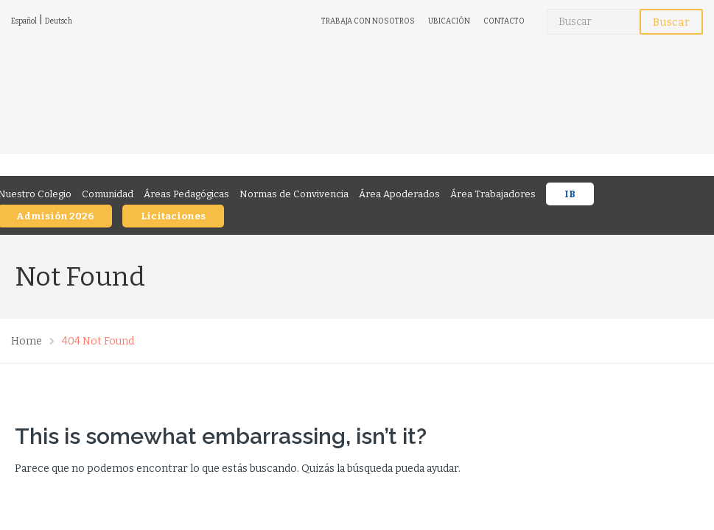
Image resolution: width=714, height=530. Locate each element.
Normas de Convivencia (294, 193)
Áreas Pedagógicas (186, 193)
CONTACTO (504, 21)
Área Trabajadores (493, 193)
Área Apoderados (399, 193)
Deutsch (58, 21)
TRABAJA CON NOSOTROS (368, 21)
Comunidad (107, 193)
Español (24, 21)
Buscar (671, 22)
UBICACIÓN (449, 21)
